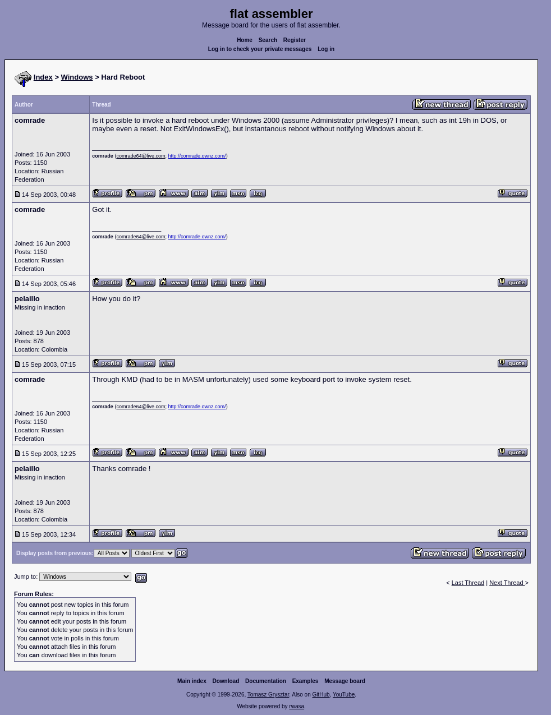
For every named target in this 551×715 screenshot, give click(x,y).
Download (226, 681)
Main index (191, 681)
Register (294, 40)
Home (244, 40)
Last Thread (468, 582)
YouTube (344, 694)
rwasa (296, 706)
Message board (344, 681)
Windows (77, 77)
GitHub (320, 694)
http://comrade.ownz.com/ (197, 156)
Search (268, 40)
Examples (305, 681)
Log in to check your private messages (260, 49)
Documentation (265, 681)
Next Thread (507, 582)
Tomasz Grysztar (268, 694)
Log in (326, 49)
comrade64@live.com (140, 156)
